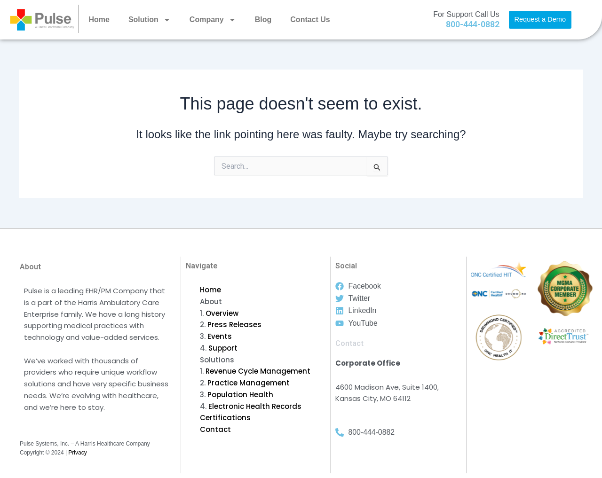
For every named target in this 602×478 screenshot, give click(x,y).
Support (223, 348)
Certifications (225, 418)
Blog (263, 20)
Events (219, 336)
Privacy (77, 452)
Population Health (240, 395)
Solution (149, 19)
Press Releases (234, 324)
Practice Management (248, 383)
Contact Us (310, 20)
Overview (222, 313)
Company (213, 19)
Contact (215, 429)
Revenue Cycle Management (258, 371)
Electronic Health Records (254, 406)
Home (98, 20)
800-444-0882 (472, 24)
